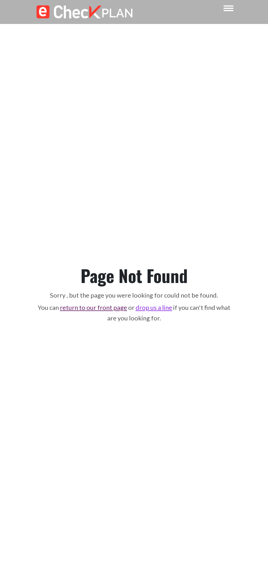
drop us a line (154, 307)
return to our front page (93, 307)
